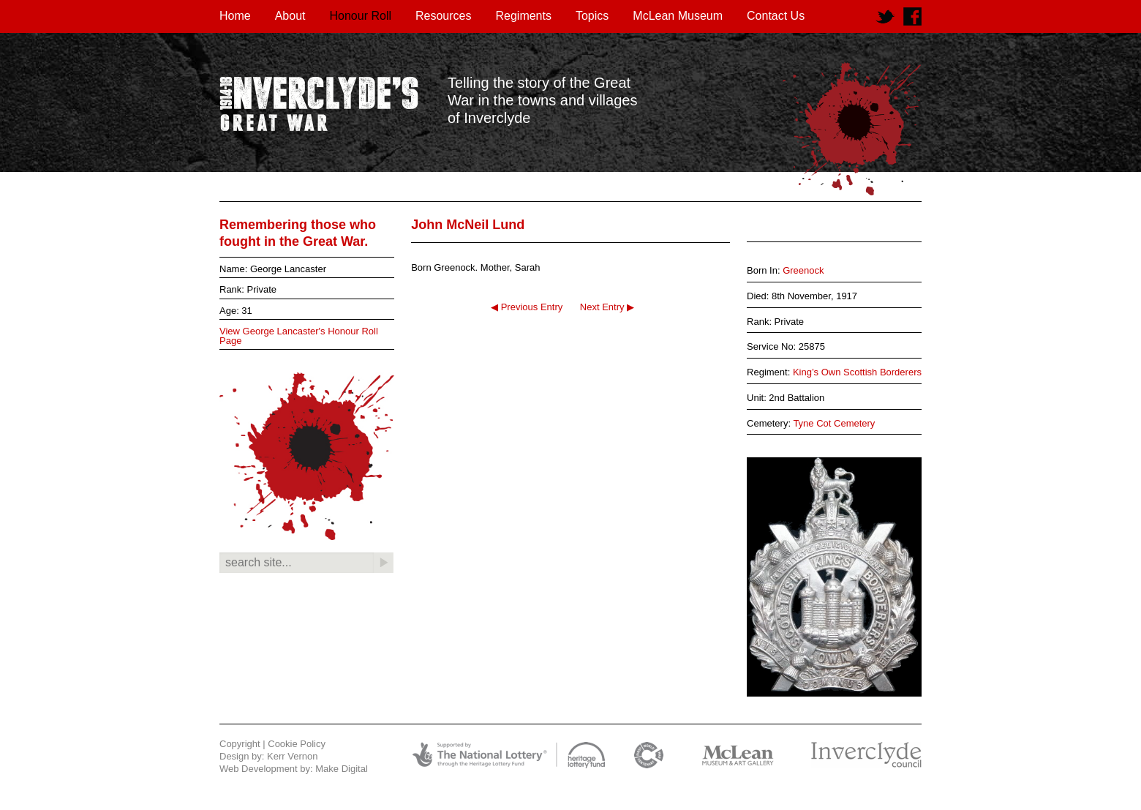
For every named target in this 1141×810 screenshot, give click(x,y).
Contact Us (776, 16)
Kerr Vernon (292, 756)
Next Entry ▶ (607, 306)
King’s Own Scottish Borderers (857, 372)
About (290, 16)
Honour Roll (360, 16)
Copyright (239, 743)
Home (235, 16)
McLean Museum (678, 16)
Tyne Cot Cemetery (834, 423)
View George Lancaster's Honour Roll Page (298, 336)
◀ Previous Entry (526, 306)
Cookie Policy (296, 743)
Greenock (803, 270)
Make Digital (341, 768)
